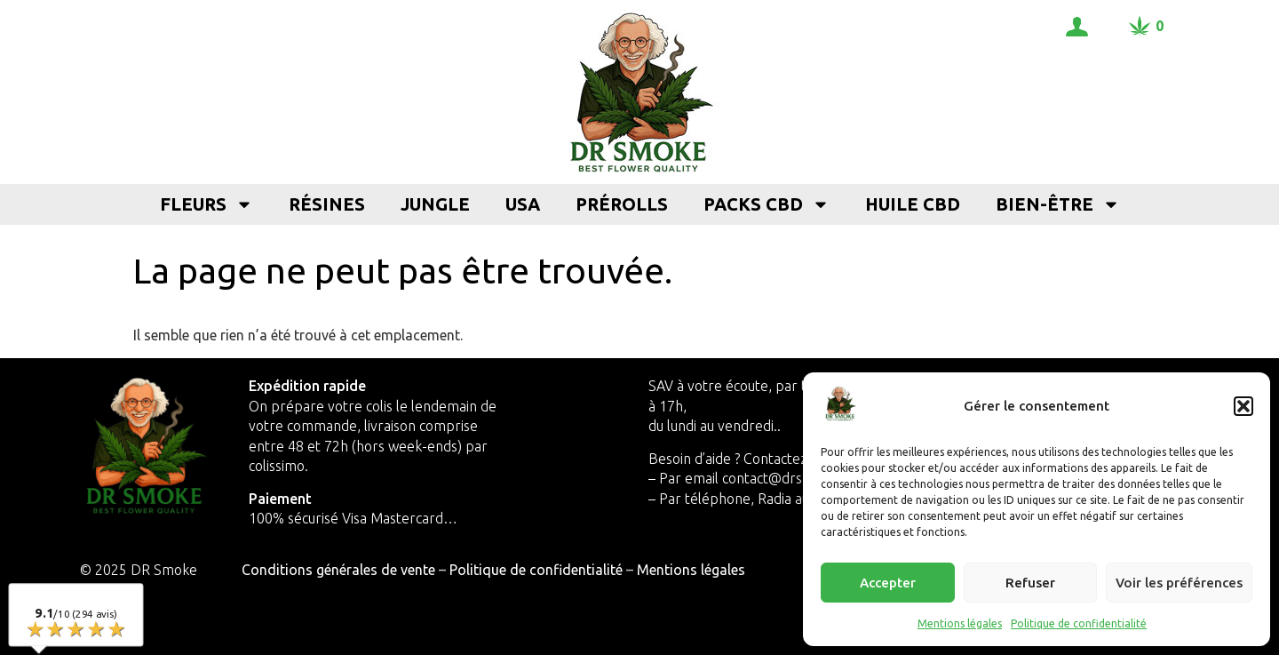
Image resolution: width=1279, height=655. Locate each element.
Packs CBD (766, 204)
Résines (327, 204)
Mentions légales (960, 623)
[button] (1243, 406)
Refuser (1030, 582)
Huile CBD (912, 204)
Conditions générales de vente (338, 570)
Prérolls (622, 204)
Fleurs (206, 204)
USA (522, 204)
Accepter (888, 582)
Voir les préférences (1179, 582)
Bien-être (1058, 204)
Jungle (435, 204)
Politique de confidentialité (1079, 623)
